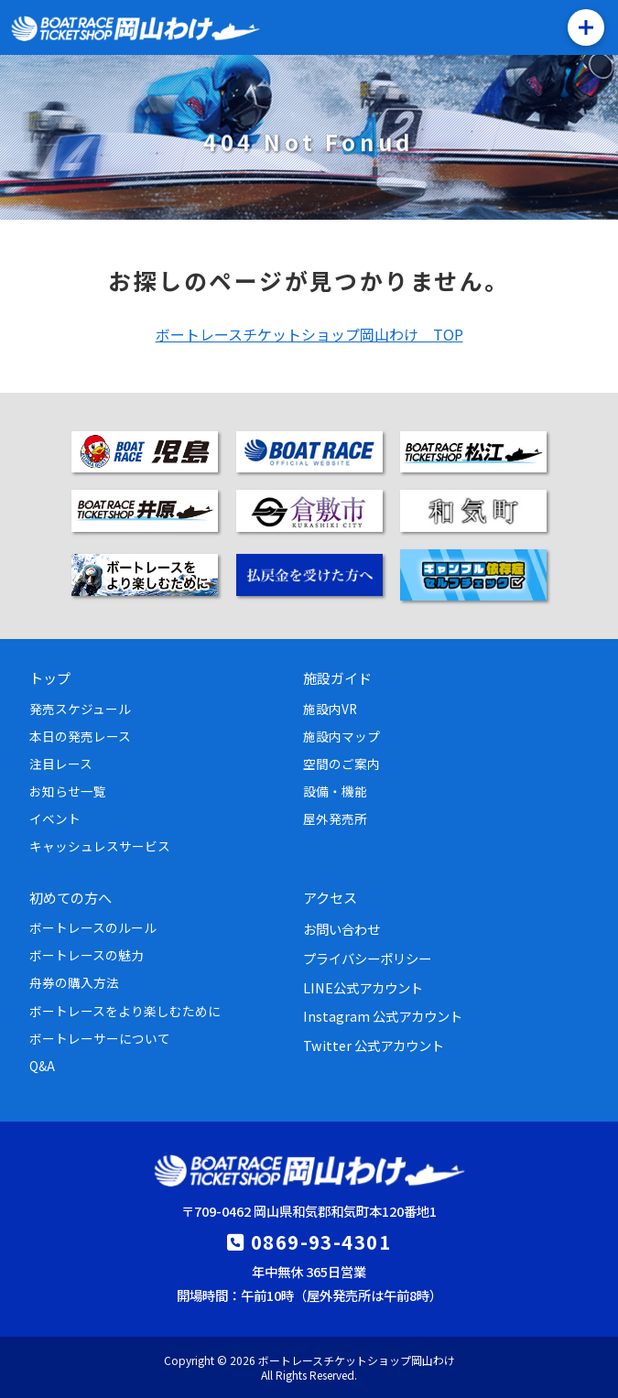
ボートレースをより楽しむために (125, 1011)
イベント (55, 818)
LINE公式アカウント (363, 987)
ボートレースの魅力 (86, 955)
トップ (49, 677)
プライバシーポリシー (367, 958)
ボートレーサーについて (99, 1038)
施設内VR (330, 708)
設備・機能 (335, 791)
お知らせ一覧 (67, 791)
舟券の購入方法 (74, 982)
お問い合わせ (341, 928)
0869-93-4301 (321, 1241)
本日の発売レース (80, 736)
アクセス (330, 897)
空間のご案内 (341, 763)
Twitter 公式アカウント (373, 1045)
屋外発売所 (335, 818)
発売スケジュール (80, 708)
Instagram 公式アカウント (382, 1015)
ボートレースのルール (93, 927)
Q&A (42, 1066)
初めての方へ (70, 897)
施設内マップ (341, 736)
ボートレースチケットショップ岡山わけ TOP (309, 334)
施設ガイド (337, 677)
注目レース (60, 763)
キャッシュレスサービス (99, 846)
